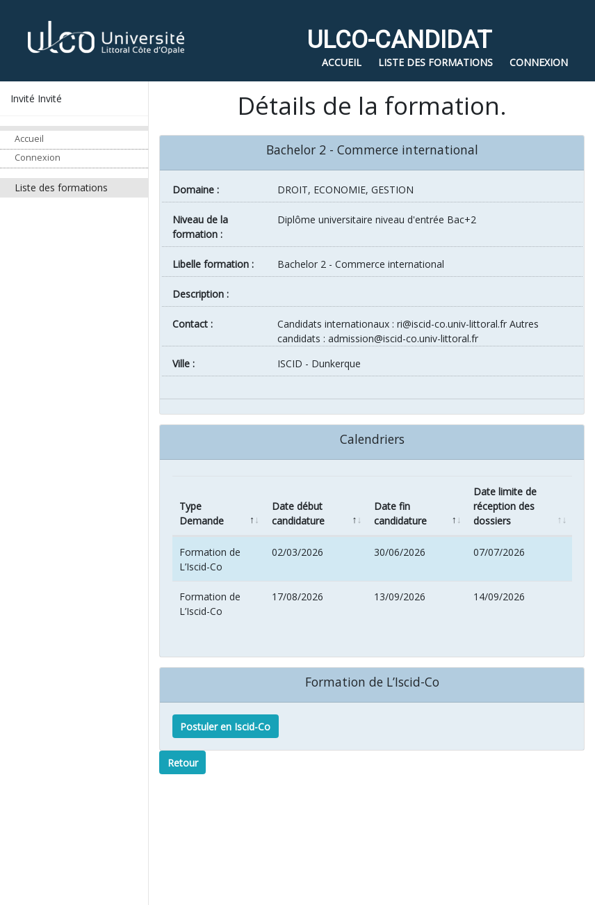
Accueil (29, 139)
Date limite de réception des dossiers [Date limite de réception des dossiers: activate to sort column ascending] (505, 506)
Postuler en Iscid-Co (225, 726)
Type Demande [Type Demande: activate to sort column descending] (201, 513)
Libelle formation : (213, 264)
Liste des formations (61, 187)
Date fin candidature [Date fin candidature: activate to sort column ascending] (400, 513)
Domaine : (195, 189)
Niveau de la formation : (200, 227)
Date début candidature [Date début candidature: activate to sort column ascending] (298, 513)
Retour (183, 762)
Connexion (37, 157)
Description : (200, 294)
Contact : (192, 323)
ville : (183, 363)
